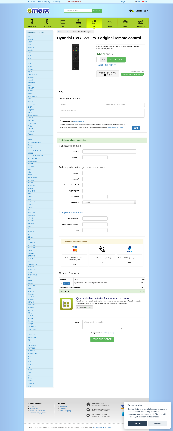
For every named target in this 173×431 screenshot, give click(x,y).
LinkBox (30, 207)
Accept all (137, 423)
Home (60, 31)
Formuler (31, 131)
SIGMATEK (32, 299)
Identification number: (70, 224)
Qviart (30, 272)
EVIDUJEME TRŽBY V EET (102, 427)
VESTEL (31, 364)
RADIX (30, 278)
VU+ (29, 367)
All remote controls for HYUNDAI (132, 74)
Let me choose (153, 417)
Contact (31, 2)
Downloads (64, 406)
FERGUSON (32, 123)
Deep (29, 85)
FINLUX (30, 126)
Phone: (75, 157)
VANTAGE (31, 362)
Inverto (30, 196)
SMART (30, 310)
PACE (30, 261)
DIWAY (30, 93)
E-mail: (75, 151)
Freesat (30, 134)
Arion (29, 58)
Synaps (30, 324)
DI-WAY (30, 91)
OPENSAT (31, 248)
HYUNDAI (31, 191)
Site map (63, 408)
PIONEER (31, 269)
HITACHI (31, 180)
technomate (32, 332)
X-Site (30, 372)
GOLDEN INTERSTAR (35, 156)
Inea (29, 194)
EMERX (30, 107)
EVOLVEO (31, 120)
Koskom (30, 204)
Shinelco (31, 294)
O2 (29, 240)
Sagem (30, 283)
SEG (29, 288)
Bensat (30, 69)
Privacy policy (34, 408)
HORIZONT (32, 185)
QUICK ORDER (108, 64)
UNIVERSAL (32, 351)
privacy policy (78, 121)
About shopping (43, 2)
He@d (30, 175)
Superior (31, 321)
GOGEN (30, 153)
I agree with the (72, 121)
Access (30, 39)
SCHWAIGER (32, 297)
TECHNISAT (32, 329)
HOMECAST (32, 183)
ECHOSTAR (32, 104)
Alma (29, 53)
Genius (30, 145)
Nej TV (30, 234)
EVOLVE (31, 118)
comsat (30, 80)
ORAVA (30, 259)
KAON (30, 199)
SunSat (30, 318)
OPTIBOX (31, 253)
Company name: (73, 218)
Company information (71, 212)
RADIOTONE (32, 275)
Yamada (30, 381)
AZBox (30, 66)
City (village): (73, 191)
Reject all (157, 423)
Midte (29, 226)
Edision (30, 101)
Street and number (71, 185)
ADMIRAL (31, 47)
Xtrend (30, 378)
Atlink (29, 64)
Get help (56, 2)
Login (122, 2)
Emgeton (31, 110)
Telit (29, 340)
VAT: (77, 230)
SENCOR (31, 291)
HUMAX (30, 188)
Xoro (29, 375)
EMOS (30, 112)
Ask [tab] (61, 92)
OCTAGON (31, 242)
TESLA (30, 343)
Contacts (33, 406)
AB (29, 36)
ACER (30, 42)
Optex (30, 250)
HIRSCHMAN (32, 177)
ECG (29, 99)
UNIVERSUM (32, 353)
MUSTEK (31, 232)
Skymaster (31, 305)
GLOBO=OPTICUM (34, 150)
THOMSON (32, 345)
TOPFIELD (31, 348)
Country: (75, 202)
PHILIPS (31, 267)
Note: (77, 322)
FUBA (30, 139)
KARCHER (31, 202)
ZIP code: (75, 197)
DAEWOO (31, 82)
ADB (29, 45)
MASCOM (31, 213)
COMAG (31, 77)
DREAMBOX (32, 96)
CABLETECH (32, 74)
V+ (29, 359)
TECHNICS (32, 326)
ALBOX (30, 50)
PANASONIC (32, 264)
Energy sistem (32, 115)
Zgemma (31, 383)
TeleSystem (32, 337)
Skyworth (31, 307)
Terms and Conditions (37, 411)
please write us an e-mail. (115, 127)
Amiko (30, 55)
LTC (29, 210)
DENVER (31, 88)
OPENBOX (31, 245)
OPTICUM (31, 256)
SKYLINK (31, 302)
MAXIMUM (31, 215)
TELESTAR (32, 334)
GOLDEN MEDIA (34, 158)
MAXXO (30, 218)
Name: (76, 173)
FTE (29, 137)
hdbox (30, 172)
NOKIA (30, 237)
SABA (30, 280)
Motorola (31, 229)
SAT (67, 31)
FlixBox (30, 129)
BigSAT (30, 72)
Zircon (30, 386)
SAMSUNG (32, 286)
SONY (30, 313)
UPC (29, 356)
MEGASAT (31, 223)
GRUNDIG (31, 167)
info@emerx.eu (74, 2)
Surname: (75, 179)
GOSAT (30, 164)
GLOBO (30, 147)
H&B (29, 169)
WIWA (30, 370)
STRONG (31, 315)
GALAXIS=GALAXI (34, 142)
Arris (29, 61)
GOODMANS (32, 161)
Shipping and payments (38, 413)
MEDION (31, 221)
